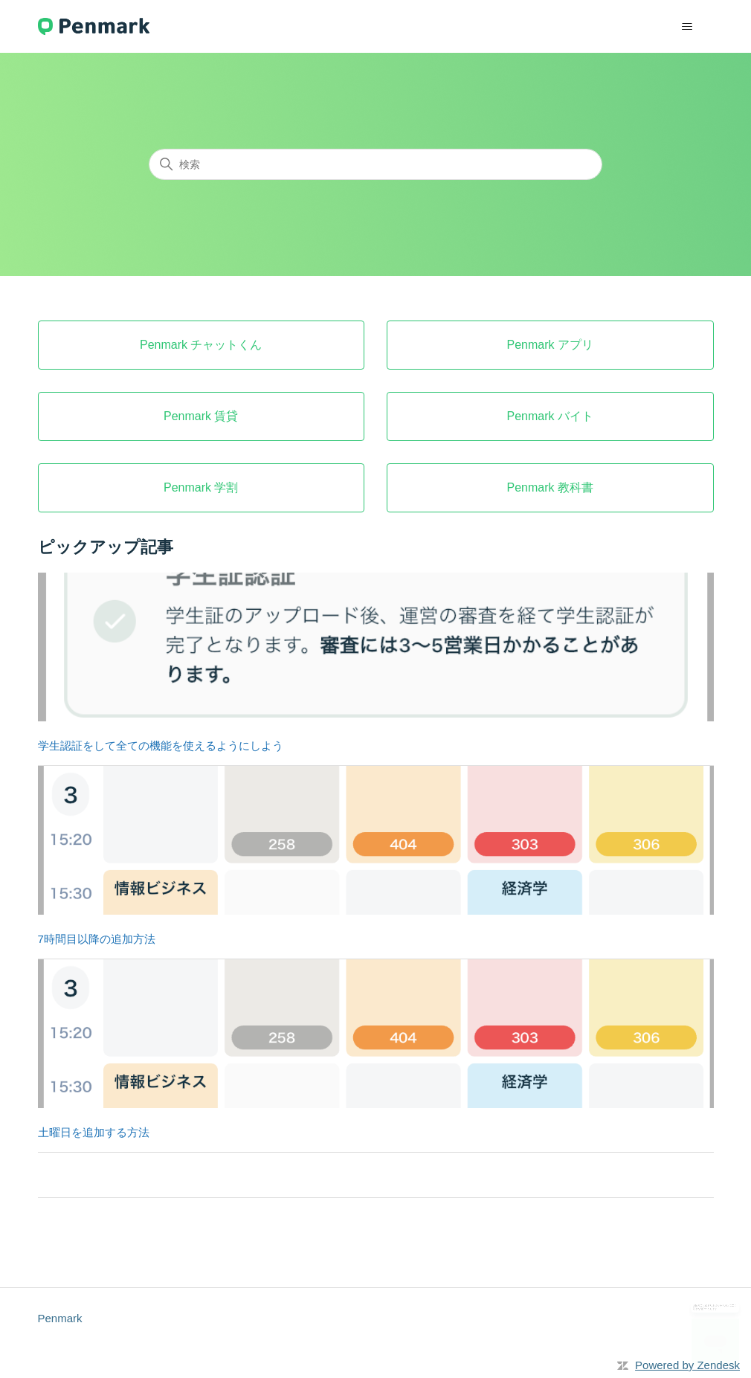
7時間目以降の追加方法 (96, 939)
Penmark (60, 1318)
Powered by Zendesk (687, 1365)
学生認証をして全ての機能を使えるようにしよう (160, 745)
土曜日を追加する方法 (93, 1132)
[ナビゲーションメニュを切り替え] (687, 27)
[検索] (375, 164)
